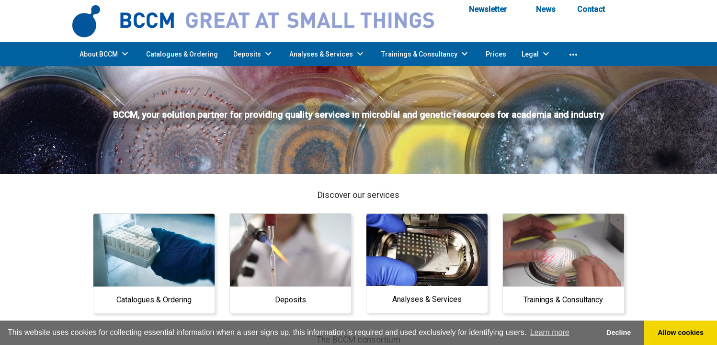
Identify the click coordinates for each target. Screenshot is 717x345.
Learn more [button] (549, 332)
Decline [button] (618, 332)
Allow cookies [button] (681, 332)
